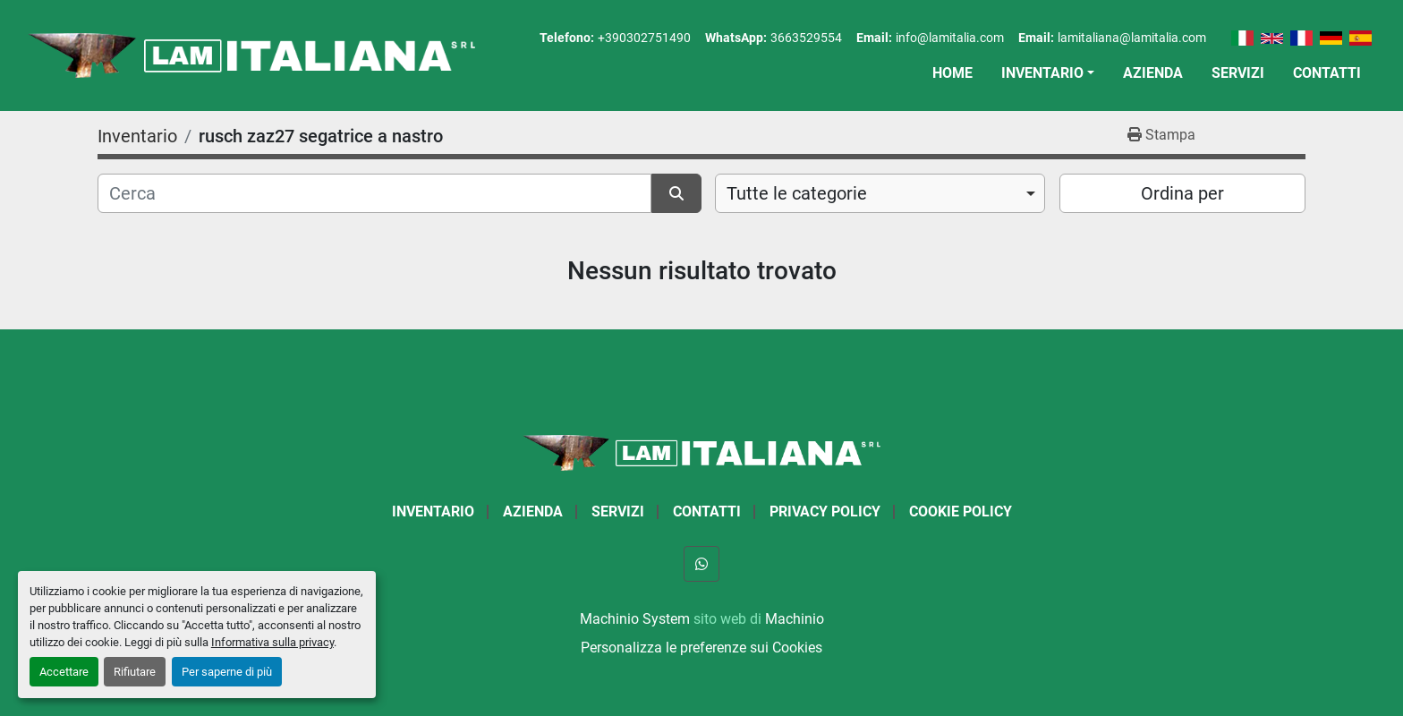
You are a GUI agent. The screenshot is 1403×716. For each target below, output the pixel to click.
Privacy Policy (825, 511)
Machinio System (635, 618)
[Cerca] (374, 193)
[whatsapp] (701, 564)
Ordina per (1182, 193)
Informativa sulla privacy (272, 642)
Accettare (64, 671)
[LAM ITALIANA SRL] (701, 451)
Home (952, 72)
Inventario (1042, 72)
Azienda (1153, 72)
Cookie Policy (960, 511)
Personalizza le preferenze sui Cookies (701, 647)
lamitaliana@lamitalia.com (1132, 37)
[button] (1047, 73)
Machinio (794, 618)
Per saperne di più (227, 671)
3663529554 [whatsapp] (806, 37)
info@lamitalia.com (950, 37)
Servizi (1238, 72)
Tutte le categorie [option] (797, 193)
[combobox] (880, 193)
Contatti (1327, 72)
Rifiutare (135, 671)
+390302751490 (644, 37)
